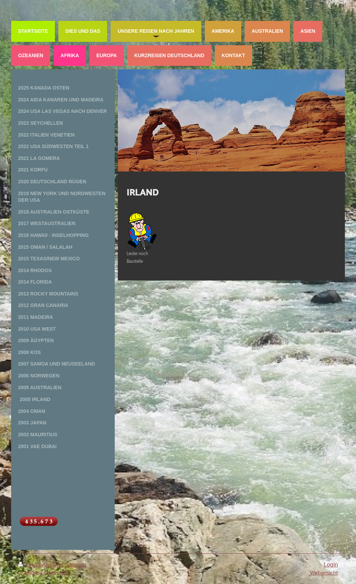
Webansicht (324, 573)
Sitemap (75, 564)
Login (331, 564)
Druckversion (40, 564)
